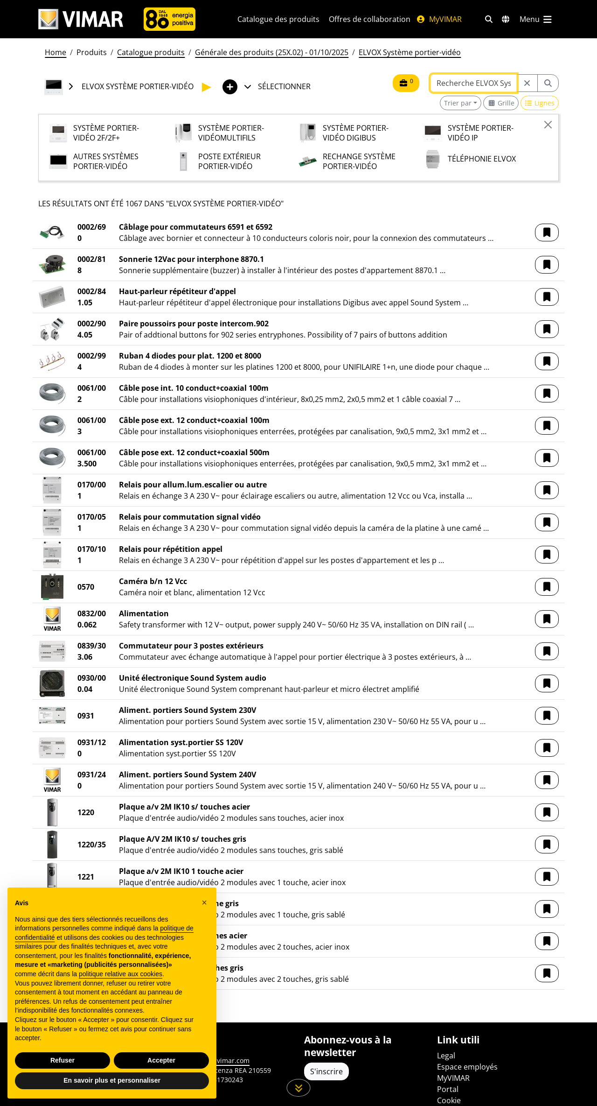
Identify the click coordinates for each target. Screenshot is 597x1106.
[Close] (548, 124)
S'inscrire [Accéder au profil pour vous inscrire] (326, 1071)
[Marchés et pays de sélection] (505, 19)
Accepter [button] (161, 1060)
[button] (547, 232)
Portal (447, 1089)
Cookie (449, 1100)
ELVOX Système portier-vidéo (410, 52)
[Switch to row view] (540, 103)
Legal (446, 1055)
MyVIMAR (439, 19)
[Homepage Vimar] (80, 19)
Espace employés (467, 1067)
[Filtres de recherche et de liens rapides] (488, 19)
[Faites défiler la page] (299, 1088)
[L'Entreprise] (169, 19)
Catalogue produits (151, 52)
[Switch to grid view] (501, 103)
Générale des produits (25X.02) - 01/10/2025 (271, 52)
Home (55, 52)
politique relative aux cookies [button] (120, 974)
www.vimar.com (225, 1060)
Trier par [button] (458, 103)
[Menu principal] (536, 19)
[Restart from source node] (527, 83)
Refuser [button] (62, 1060)
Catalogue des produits (278, 19)
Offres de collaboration (369, 19)
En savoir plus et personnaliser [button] (111, 1080)
